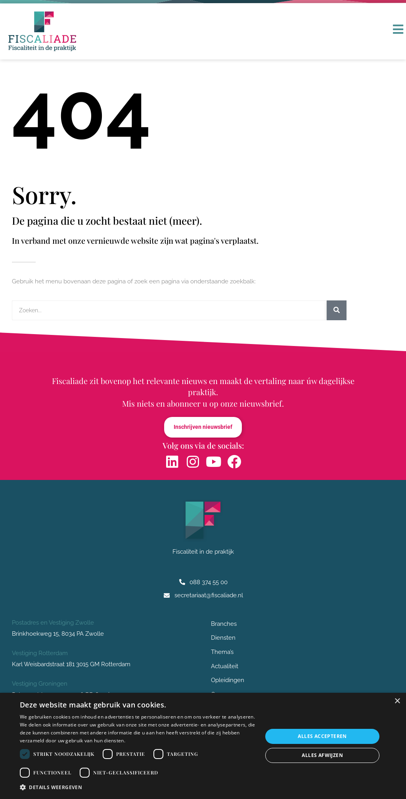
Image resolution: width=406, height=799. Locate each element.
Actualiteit (224, 667)
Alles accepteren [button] (322, 736)
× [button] (397, 701)
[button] (137, 787)
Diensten (225, 638)
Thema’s (222, 653)
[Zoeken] (337, 310)
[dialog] (203, 746)
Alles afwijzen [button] (322, 755)
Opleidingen (227, 682)
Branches (226, 624)
